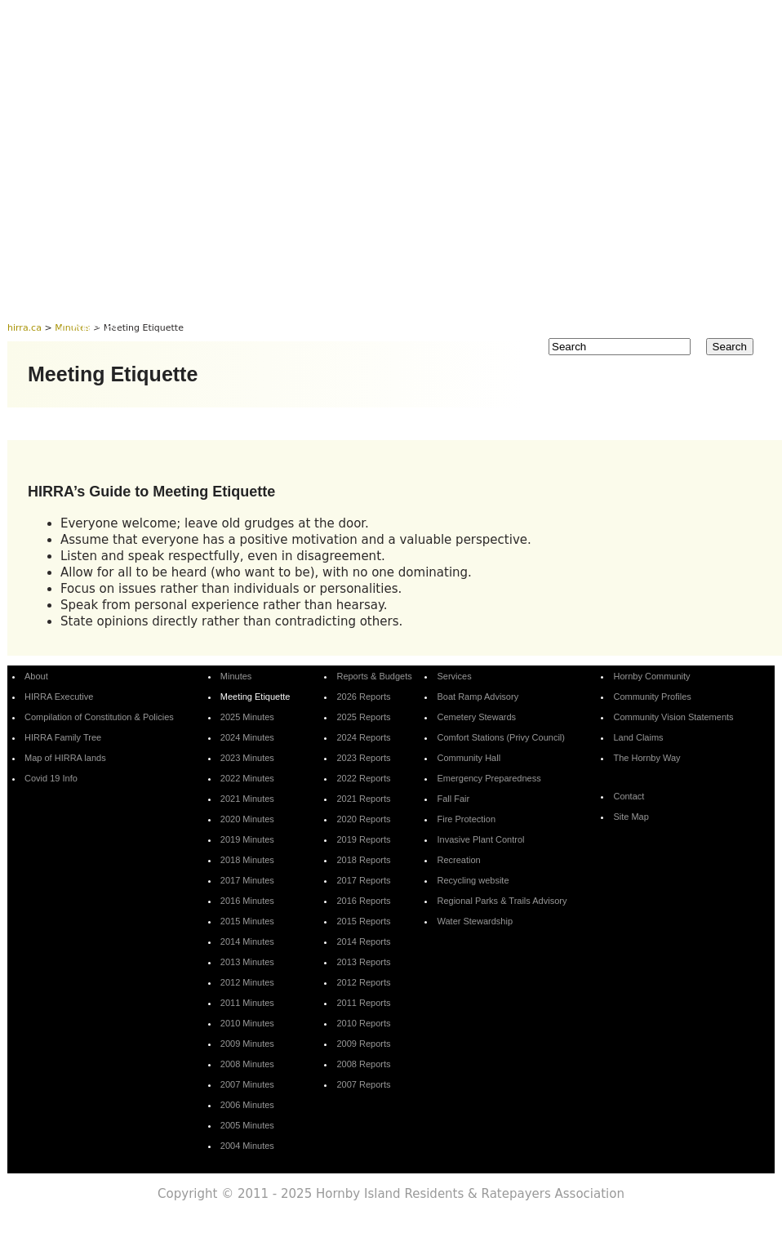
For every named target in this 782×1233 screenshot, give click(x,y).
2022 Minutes (247, 778)
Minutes (241, 297)
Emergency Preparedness (488, 778)
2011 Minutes (247, 1003)
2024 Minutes (247, 737)
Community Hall (468, 758)
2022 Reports (363, 778)
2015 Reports (363, 921)
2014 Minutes (247, 941)
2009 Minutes (247, 1043)
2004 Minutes (247, 1146)
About (158, 297)
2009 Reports (363, 1043)
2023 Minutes (247, 758)
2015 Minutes (247, 921)
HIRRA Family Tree (62, 737)
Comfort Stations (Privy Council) (501, 737)
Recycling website (473, 880)
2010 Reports (363, 1023)
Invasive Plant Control (480, 839)
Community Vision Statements (673, 717)
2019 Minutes (247, 839)
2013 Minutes (247, 962)
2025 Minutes (247, 717)
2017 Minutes (247, 880)
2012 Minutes (247, 982)
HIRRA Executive (58, 696)
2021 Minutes (247, 798)
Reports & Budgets (375, 297)
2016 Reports (363, 901)
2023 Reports (363, 758)
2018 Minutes (247, 860)
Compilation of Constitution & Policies (99, 717)
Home (82, 297)
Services (511, 297)
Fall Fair (453, 798)
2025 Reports (363, 717)
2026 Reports (363, 696)
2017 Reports (363, 880)
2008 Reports (363, 1064)
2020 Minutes (247, 819)
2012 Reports (363, 982)
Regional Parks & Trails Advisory (502, 901)
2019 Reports (363, 839)
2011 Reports (363, 1003)
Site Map (630, 816)
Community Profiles (652, 696)
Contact (89, 328)
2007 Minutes (247, 1084)
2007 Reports (363, 1084)
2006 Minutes (247, 1105)
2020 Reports (363, 819)
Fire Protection (466, 819)
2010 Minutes (247, 1023)
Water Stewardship (475, 921)
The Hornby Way (646, 758)
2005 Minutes (247, 1125)
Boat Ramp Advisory (477, 696)
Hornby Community (648, 297)
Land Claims (638, 737)
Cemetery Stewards (476, 717)
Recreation (458, 860)
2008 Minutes (247, 1064)
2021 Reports (363, 798)
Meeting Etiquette (255, 696)
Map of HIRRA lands (65, 758)
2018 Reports (363, 860)
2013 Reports (363, 962)
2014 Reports (363, 941)
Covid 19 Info (51, 778)
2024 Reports (363, 737)
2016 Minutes (247, 901)
